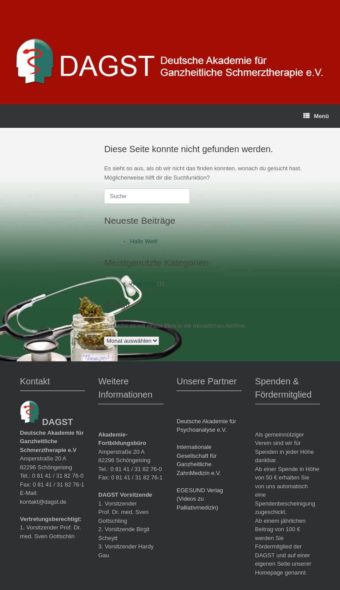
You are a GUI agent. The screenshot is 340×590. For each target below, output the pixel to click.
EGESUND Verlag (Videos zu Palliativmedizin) (200, 499)
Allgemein (142, 283)
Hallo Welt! (144, 241)
